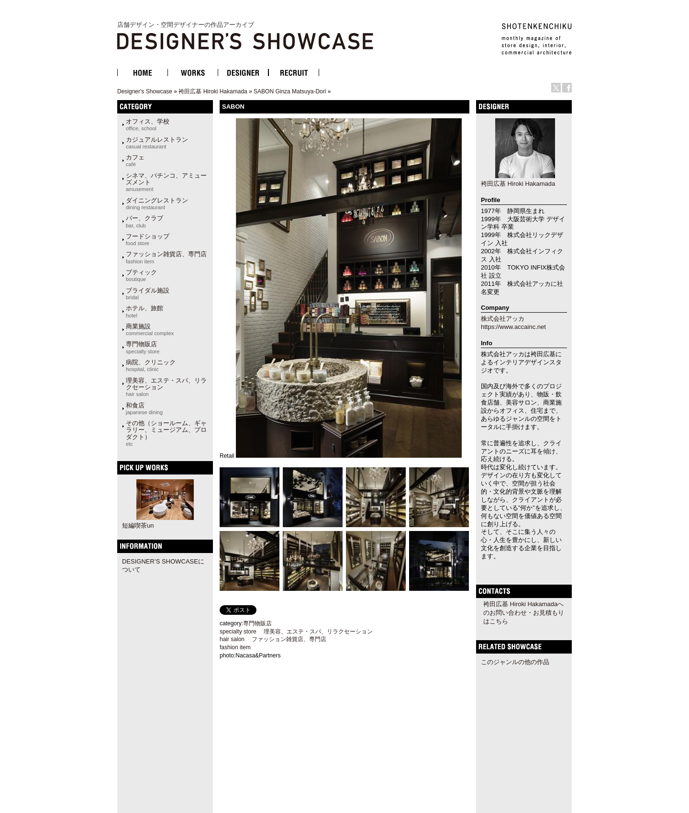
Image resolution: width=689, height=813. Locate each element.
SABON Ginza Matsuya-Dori (290, 91)
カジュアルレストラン (157, 142)
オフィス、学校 (147, 124)
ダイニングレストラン (157, 203)
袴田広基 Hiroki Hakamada (212, 91)
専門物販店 (142, 347)
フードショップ (147, 239)
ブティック (141, 275)
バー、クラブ (144, 221)
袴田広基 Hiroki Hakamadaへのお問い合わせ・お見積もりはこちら (523, 612)
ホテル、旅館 (144, 311)
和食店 (144, 408)
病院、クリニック (151, 365)
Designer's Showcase (144, 91)
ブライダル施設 (147, 293)
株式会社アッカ (502, 318)
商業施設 (150, 329)
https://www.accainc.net (513, 326)
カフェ (135, 160)
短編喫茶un (138, 525)
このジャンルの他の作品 (515, 662)
